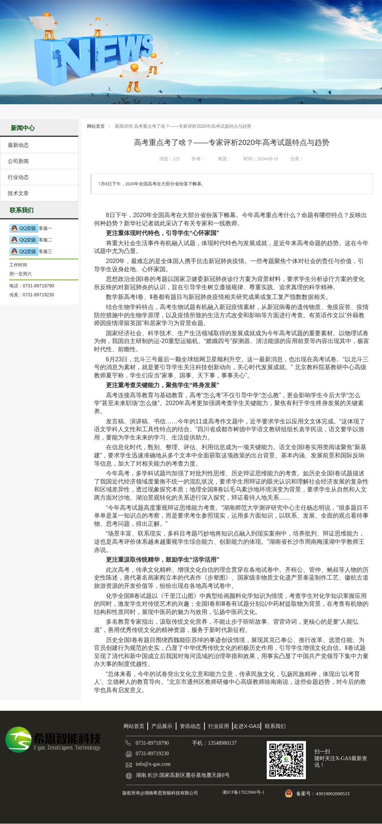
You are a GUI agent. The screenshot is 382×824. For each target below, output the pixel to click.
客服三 (30, 251)
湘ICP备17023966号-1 (242, 792)
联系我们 (275, 726)
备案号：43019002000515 (323, 793)
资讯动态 (190, 726)
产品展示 (161, 726)
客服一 (30, 228)
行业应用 (218, 726)
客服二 (30, 240)
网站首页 (96, 126)
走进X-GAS (246, 726)
